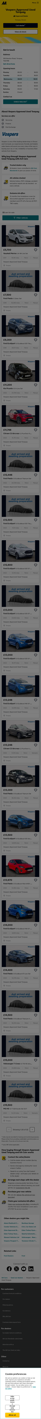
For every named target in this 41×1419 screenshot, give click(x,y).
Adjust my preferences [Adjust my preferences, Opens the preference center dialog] (12, 1398)
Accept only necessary (12, 1407)
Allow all (12, 1415)
